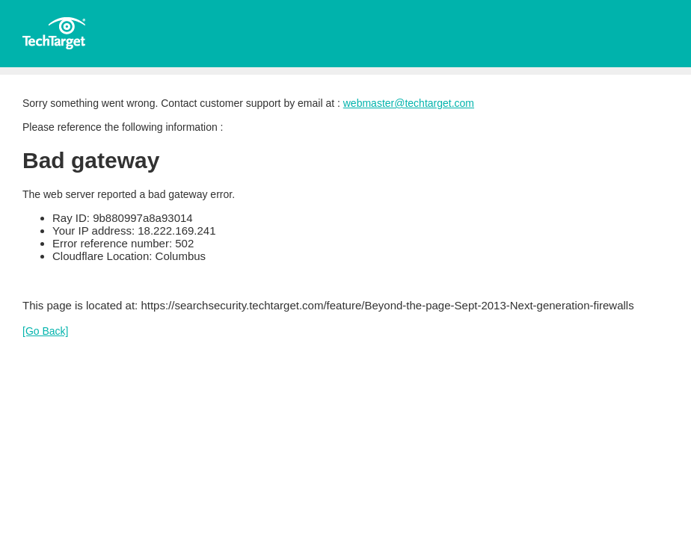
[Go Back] (45, 331)
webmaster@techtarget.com (408, 103)
